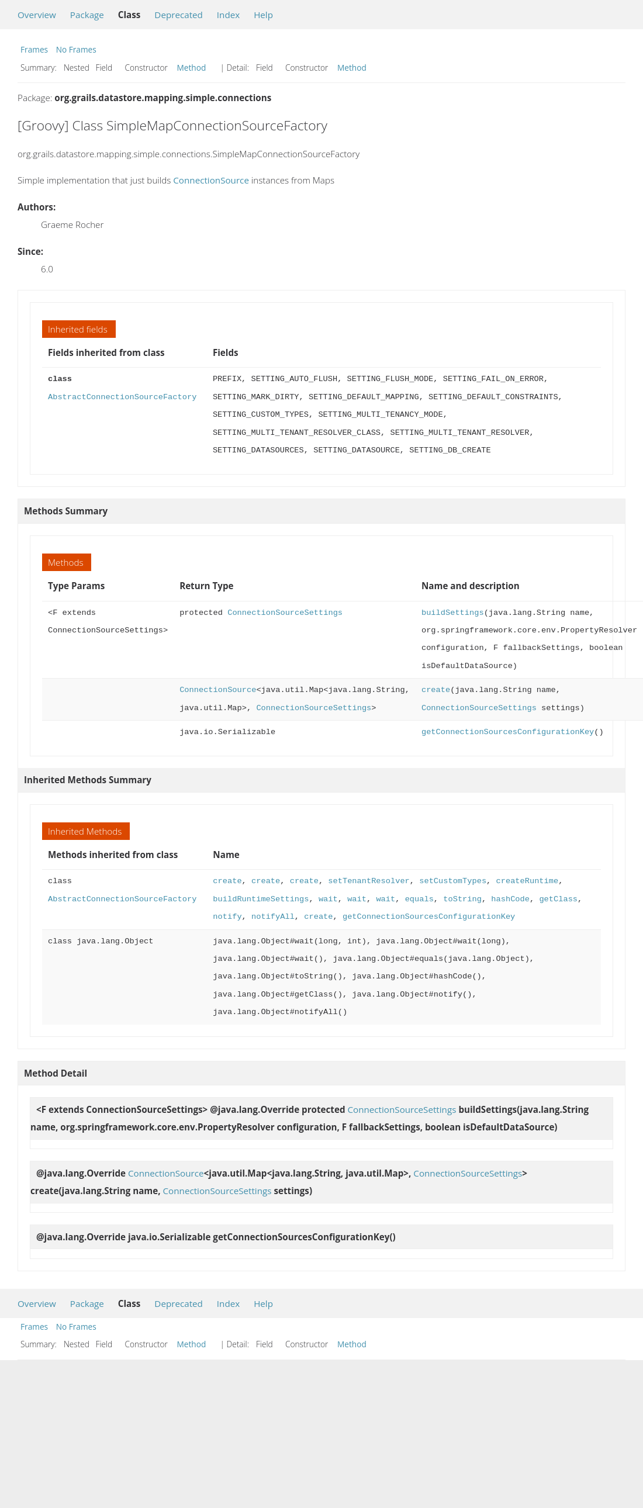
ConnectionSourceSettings (285, 612)
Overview (37, 14)
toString (462, 899)
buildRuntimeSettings (261, 899)
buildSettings (452, 612)
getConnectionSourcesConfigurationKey (507, 732)
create (435, 690)
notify (227, 916)
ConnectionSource (211, 180)
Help (263, 14)
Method (191, 67)
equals (419, 899)
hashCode (510, 899)
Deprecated (178, 14)
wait (328, 899)
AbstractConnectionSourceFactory (122, 397)
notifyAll (273, 916)
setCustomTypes (452, 881)
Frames (34, 49)
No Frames (76, 49)
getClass (558, 899)
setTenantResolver (368, 881)
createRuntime (527, 881)
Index (228, 14)
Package (87, 14)
